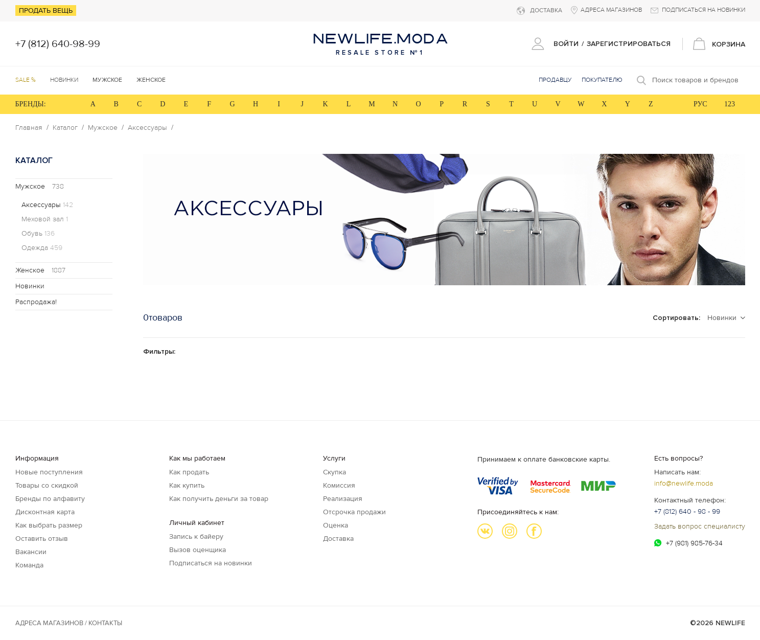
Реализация (342, 498)
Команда (29, 565)
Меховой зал (44, 219)
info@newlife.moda (683, 483)
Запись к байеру (196, 536)
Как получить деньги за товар (218, 498)
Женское (40, 270)
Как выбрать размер (48, 525)
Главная (28, 128)
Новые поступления (49, 472)
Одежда (41, 248)
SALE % (25, 80)
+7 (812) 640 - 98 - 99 (687, 511)
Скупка (334, 472)
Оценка (335, 525)
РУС (700, 104)
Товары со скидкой (46, 485)
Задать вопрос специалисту (699, 526)
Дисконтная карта (45, 512)
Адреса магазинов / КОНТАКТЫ (68, 623)
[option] (444, 219)
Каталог (65, 128)
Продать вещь (46, 10)
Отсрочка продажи (354, 512)
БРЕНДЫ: (30, 104)
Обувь (38, 234)
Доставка (338, 538)
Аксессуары (147, 128)
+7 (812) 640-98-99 (57, 44)
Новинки (64, 80)
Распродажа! (36, 302)
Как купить (186, 485)
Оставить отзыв (41, 538)
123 (729, 104)
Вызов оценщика (197, 549)
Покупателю (602, 80)
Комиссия (339, 485)
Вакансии (31, 551)
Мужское (103, 128)
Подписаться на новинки (210, 563)
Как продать (189, 472)
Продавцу (555, 80)
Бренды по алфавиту (50, 498)
